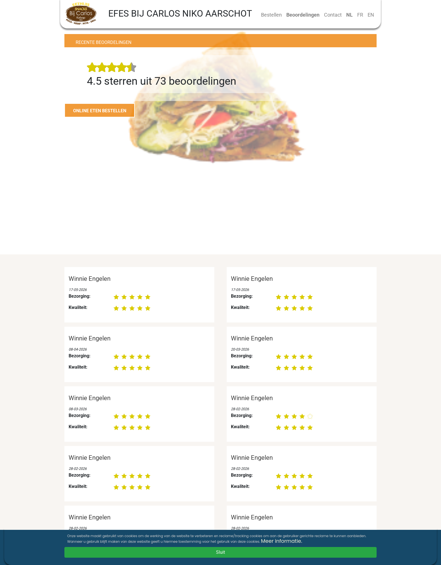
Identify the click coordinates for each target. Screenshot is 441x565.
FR (360, 15)
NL (349, 15)
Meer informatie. (281, 540)
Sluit (220, 552)
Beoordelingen (303, 15)
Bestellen (271, 15)
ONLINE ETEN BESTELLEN (99, 110)
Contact (333, 15)
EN (371, 15)
